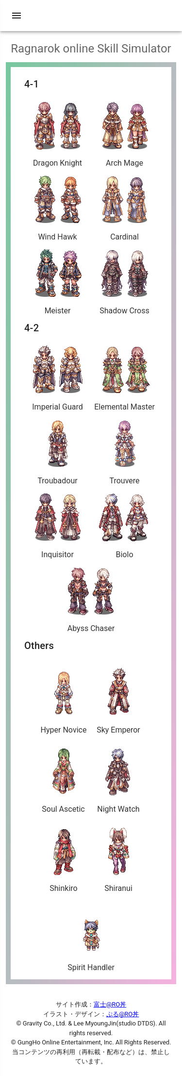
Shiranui (118, 857)
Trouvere (124, 452)
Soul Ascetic (63, 778)
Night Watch (118, 778)
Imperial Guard (57, 378)
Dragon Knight (57, 134)
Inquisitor (57, 526)
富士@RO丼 (110, 1004)
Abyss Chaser (91, 599)
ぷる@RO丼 (122, 1014)
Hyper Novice (64, 698)
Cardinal (124, 208)
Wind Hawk (57, 208)
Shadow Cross (124, 282)
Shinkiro (63, 857)
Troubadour (57, 452)
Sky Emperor (118, 698)
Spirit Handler (91, 936)
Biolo (124, 526)
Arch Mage (124, 134)
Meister (57, 282)
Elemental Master (124, 378)
